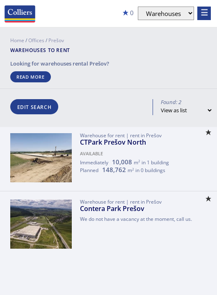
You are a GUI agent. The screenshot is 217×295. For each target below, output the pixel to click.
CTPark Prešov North (113, 142)
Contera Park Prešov (112, 208)
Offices (36, 40)
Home (17, 40)
